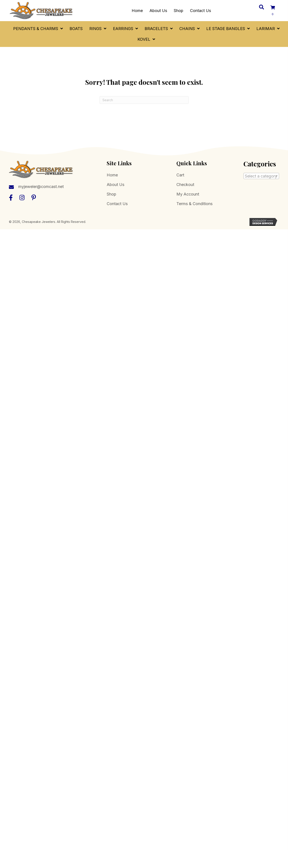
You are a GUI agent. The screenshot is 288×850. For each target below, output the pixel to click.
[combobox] (261, 176)
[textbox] (261, 176)
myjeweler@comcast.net (41, 186)
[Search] (144, 100)
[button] (11, 197)
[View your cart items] (275, 10)
